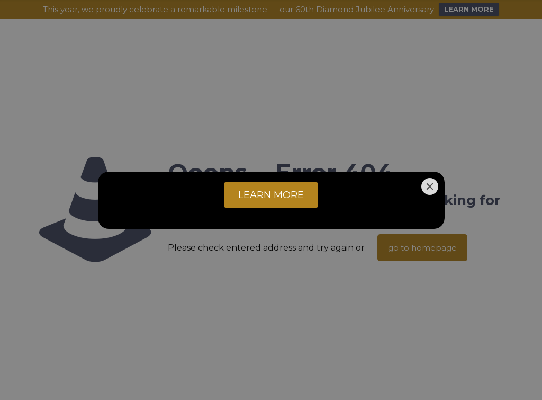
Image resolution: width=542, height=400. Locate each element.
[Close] (429, 186)
